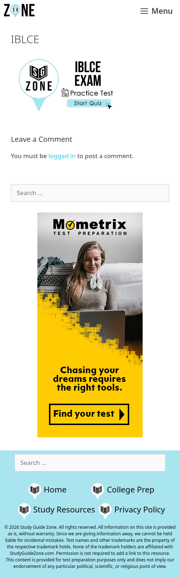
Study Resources (64, 509)
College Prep (130, 489)
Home (55, 489)
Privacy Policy (139, 509)
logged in (62, 156)
